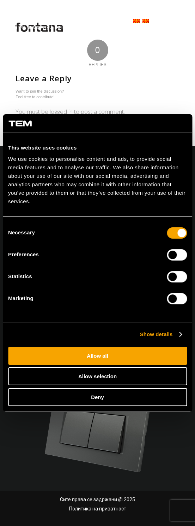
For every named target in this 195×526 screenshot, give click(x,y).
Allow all (97, 356)
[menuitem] (132, 21)
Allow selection (97, 376)
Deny (97, 397)
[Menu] (178, 21)
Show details (156, 334)
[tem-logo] (47, 21)
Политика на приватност (97, 509)
